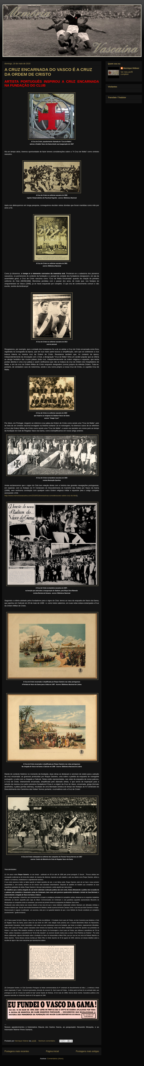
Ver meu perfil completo (127, 73)
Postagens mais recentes (16, 1051)
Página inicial (52, 1051)
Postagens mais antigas (87, 1051)
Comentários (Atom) (55, 1058)
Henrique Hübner (131, 68)
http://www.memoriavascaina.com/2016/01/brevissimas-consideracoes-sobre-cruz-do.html (40, 496)
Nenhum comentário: (47, 1041)
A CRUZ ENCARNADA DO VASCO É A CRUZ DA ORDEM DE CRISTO (48, 72)
